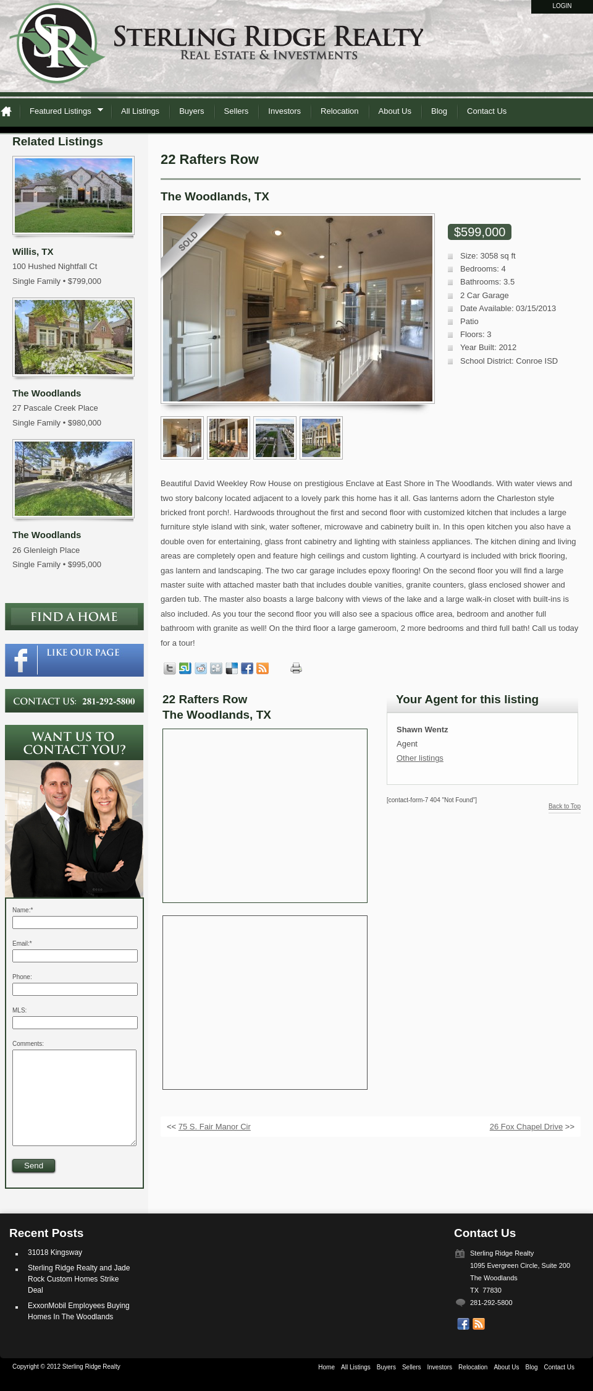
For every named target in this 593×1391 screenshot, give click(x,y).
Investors (284, 111)
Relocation (339, 111)
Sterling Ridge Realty (216, 49)
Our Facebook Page (463, 1343)
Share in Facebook (247, 668)
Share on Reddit (201, 668)
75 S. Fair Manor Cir (215, 1126)
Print (296, 668)
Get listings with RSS (262, 668)
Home (10, 111)
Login (561, 5)
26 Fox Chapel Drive (526, 1126)
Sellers (236, 111)
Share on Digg (216, 668)
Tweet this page (170, 668)
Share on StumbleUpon (185, 668)
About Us (395, 111)
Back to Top (565, 806)
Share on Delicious (231, 668)
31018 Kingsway (55, 1271)
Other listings (420, 758)
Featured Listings (62, 112)
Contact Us (487, 111)
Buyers (191, 111)
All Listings (140, 111)
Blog (439, 111)
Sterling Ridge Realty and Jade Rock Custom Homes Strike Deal (79, 1297)
